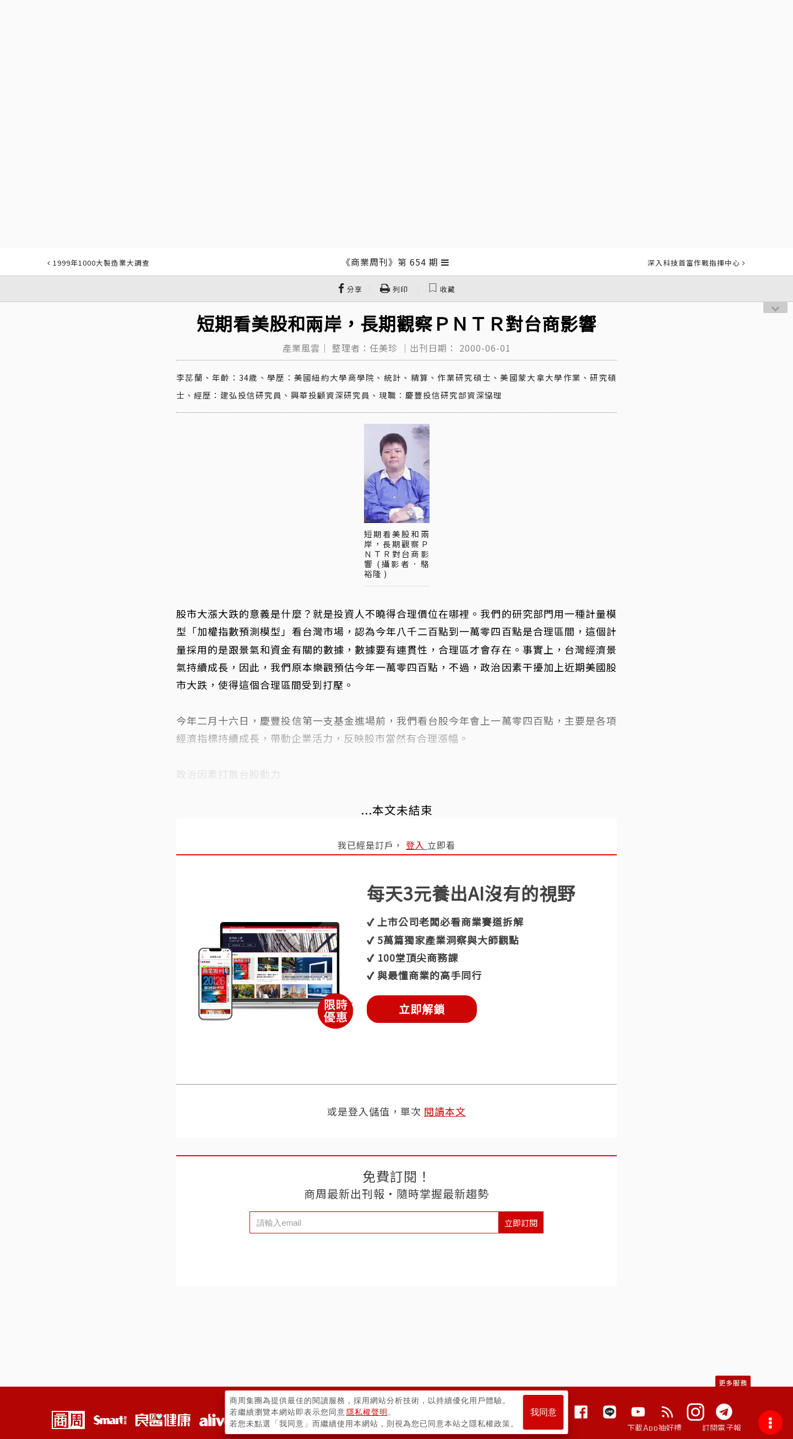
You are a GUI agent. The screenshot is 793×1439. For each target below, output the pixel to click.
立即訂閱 (520, 1222)
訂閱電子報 (721, 1427)
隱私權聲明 (367, 1412)
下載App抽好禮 (654, 1427)
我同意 (543, 1412)
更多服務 (733, 1382)
